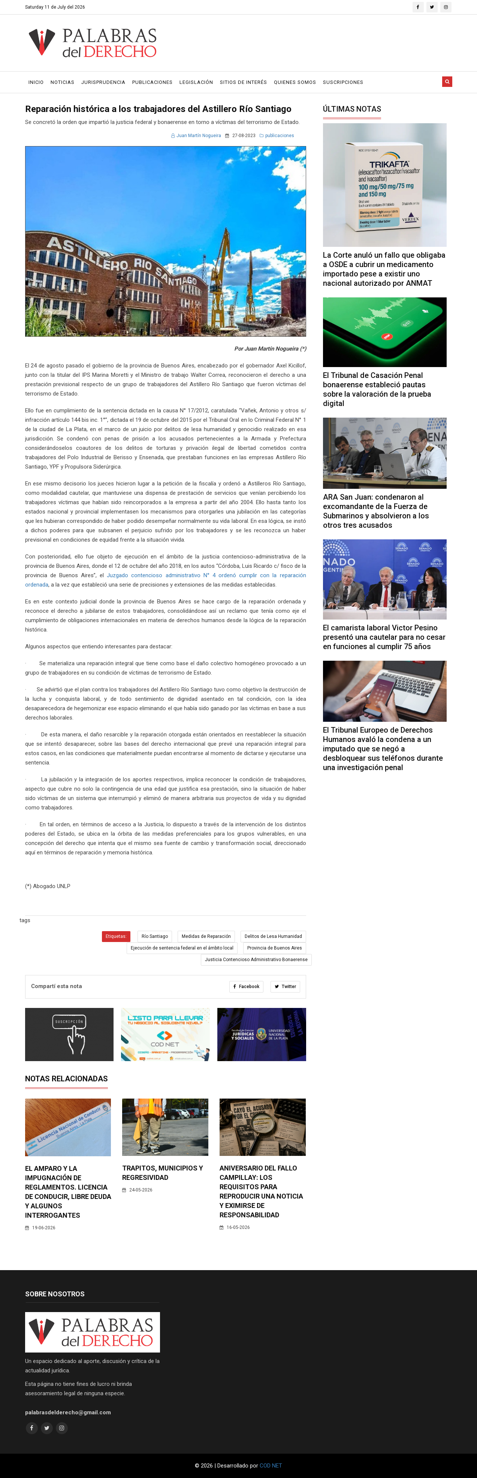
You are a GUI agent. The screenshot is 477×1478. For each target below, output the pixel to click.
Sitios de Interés (243, 82)
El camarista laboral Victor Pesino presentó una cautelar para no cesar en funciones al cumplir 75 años (384, 637)
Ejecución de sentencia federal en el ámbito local (182, 948)
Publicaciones (152, 82)
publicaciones (277, 135)
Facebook (246, 986)
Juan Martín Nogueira (196, 135)
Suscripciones (343, 82)
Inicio (36, 82)
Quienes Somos (295, 82)
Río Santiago (155, 936)
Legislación (196, 82)
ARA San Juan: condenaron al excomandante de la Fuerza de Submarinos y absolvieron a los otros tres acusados (376, 511)
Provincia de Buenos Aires (274, 948)
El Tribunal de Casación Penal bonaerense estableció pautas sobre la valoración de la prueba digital (377, 389)
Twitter (285, 986)
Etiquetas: (116, 936)
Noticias (63, 82)
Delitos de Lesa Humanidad (273, 936)
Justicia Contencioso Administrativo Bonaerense (256, 959)
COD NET (271, 1465)
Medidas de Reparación (206, 936)
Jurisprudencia (103, 82)
